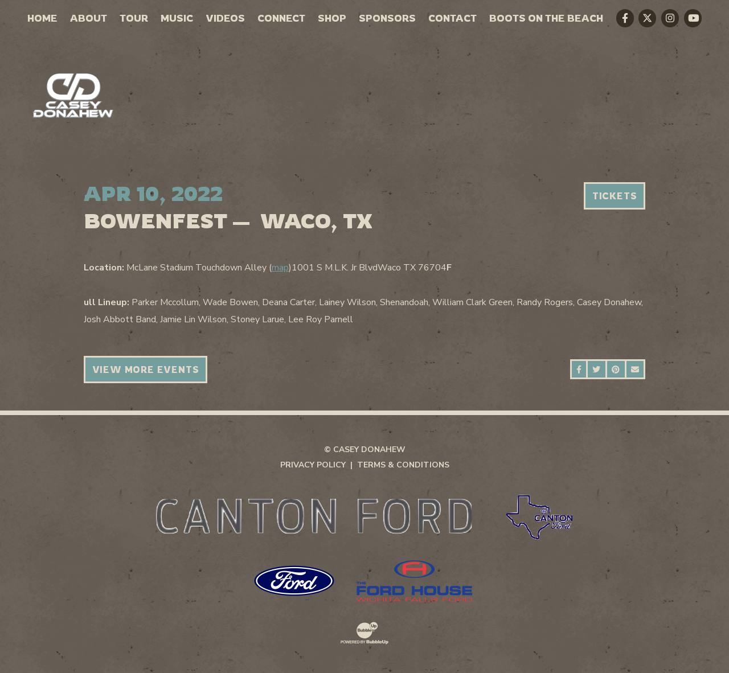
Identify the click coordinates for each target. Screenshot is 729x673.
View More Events (145, 369)
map (280, 267)
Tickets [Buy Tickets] (614, 196)
